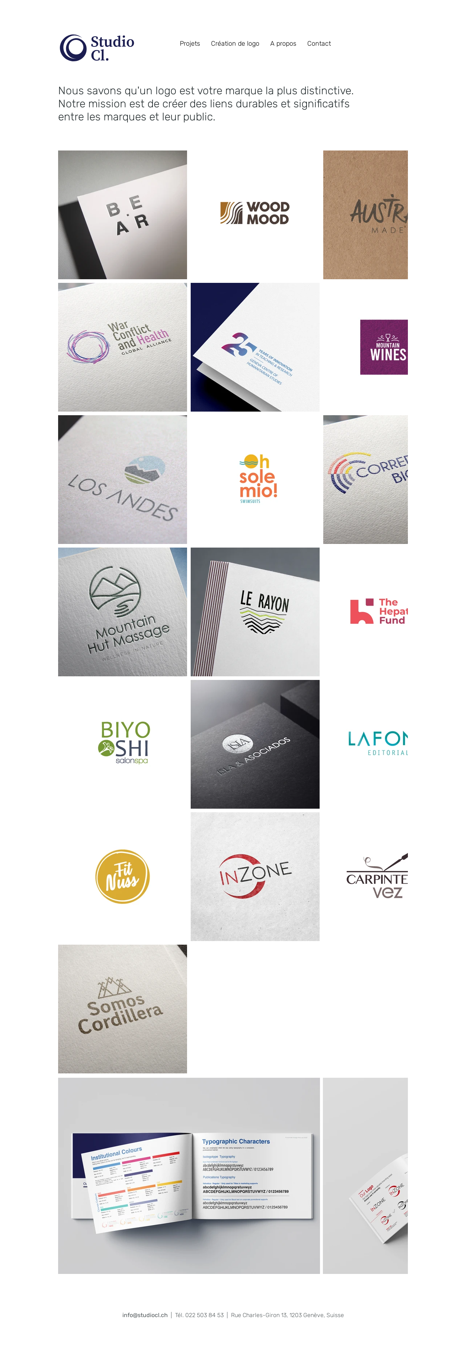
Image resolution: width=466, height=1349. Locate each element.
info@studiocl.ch (145, 1315)
